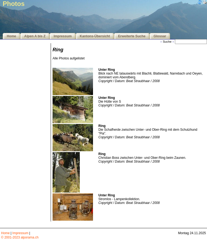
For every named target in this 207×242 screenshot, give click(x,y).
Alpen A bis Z (35, 36)
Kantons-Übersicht (95, 36)
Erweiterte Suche (132, 36)
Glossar (160, 36)
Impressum (63, 36)
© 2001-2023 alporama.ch (20, 237)
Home (11, 36)
